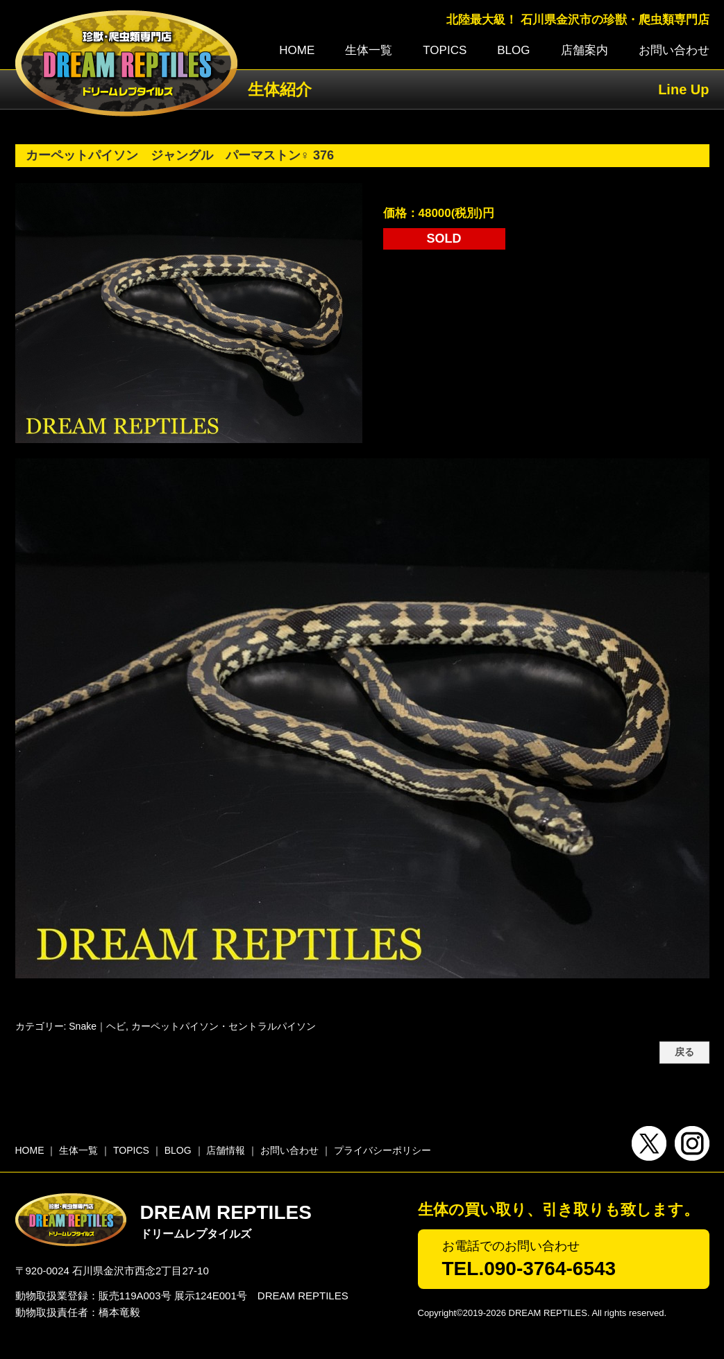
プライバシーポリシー (382, 1150)
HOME (296, 50)
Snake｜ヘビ (97, 1026)
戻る (684, 1052)
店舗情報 (225, 1150)
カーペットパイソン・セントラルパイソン (223, 1026)
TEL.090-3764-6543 (529, 1268)
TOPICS (444, 50)
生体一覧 (368, 50)
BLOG (513, 50)
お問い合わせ (674, 50)
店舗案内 (584, 50)
